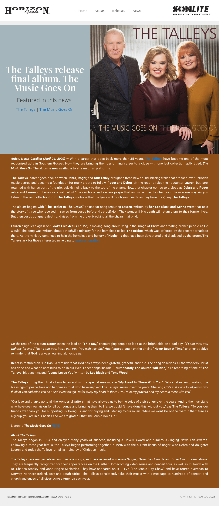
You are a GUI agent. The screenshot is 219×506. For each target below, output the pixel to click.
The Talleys (25, 109)
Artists (100, 10)
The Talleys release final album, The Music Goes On (45, 78)
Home (82, 10)
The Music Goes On (56, 109)
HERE (56, 426)
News (137, 10)
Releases (118, 10)
